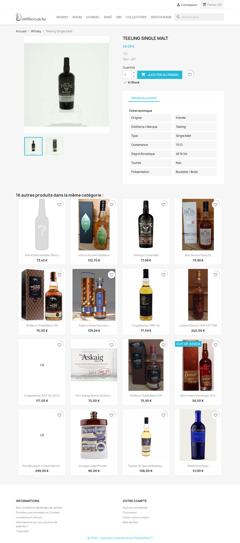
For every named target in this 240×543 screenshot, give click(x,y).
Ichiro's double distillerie (94, 255)
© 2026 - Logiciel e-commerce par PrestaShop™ (120, 538)
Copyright (22, 531)
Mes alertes (130, 522)
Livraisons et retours (29, 517)
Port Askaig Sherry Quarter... (94, 395)
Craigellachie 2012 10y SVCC (42, 395)
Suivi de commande (135, 507)
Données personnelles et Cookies (38, 512)
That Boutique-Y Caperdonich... (42, 466)
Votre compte (135, 501)
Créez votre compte (136, 517)
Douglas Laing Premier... (94, 466)
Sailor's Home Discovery (94, 325)
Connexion (130, 512)
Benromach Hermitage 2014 (198, 395)
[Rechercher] (199, 17)
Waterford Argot (198, 466)
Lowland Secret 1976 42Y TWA (198, 325)
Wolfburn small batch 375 (146, 395)
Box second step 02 (198, 255)
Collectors (136, 17)
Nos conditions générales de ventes (39, 507)
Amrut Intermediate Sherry (42, 255)
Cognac (93, 17)
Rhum (77, 17)
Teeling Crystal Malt (146, 255)
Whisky (62, 17)
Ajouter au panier (159, 74)
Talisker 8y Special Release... (146, 466)
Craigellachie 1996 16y (146, 325)
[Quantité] (127, 75)
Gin (119, 17)
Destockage (161, 17)
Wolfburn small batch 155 (42, 325)
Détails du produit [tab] (144, 98)
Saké (108, 17)
